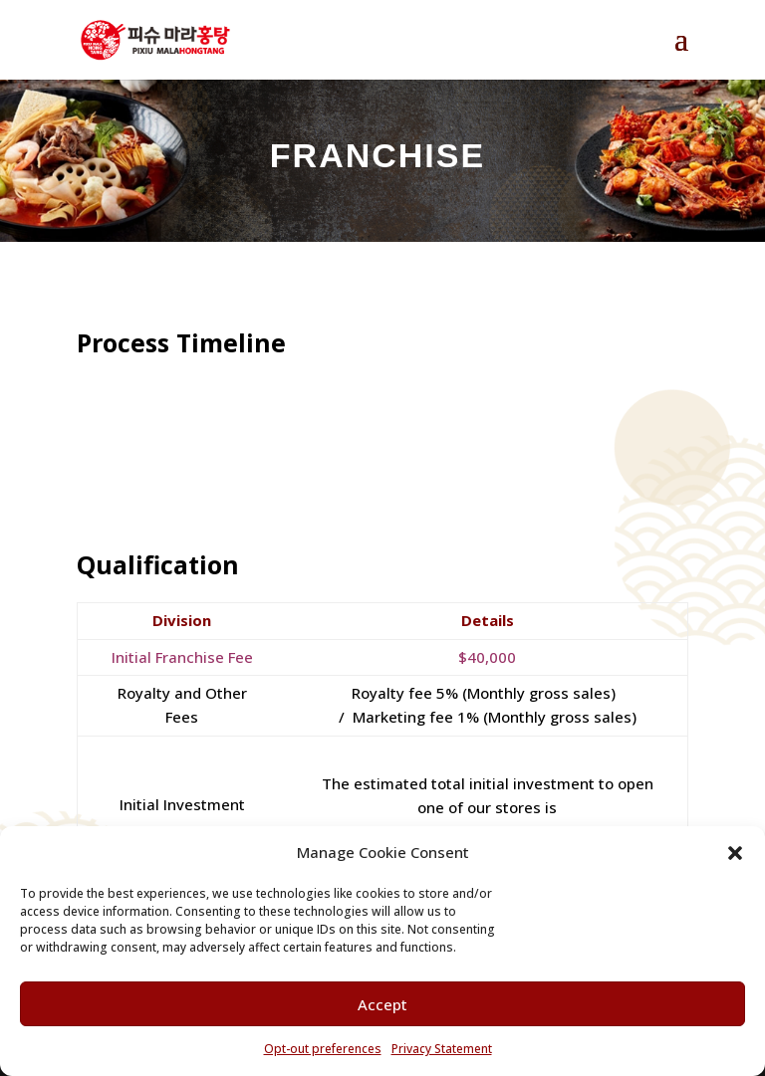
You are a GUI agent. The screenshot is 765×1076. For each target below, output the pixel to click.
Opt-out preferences (323, 1048)
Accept (382, 1004)
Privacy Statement (441, 1048)
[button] (735, 853)
